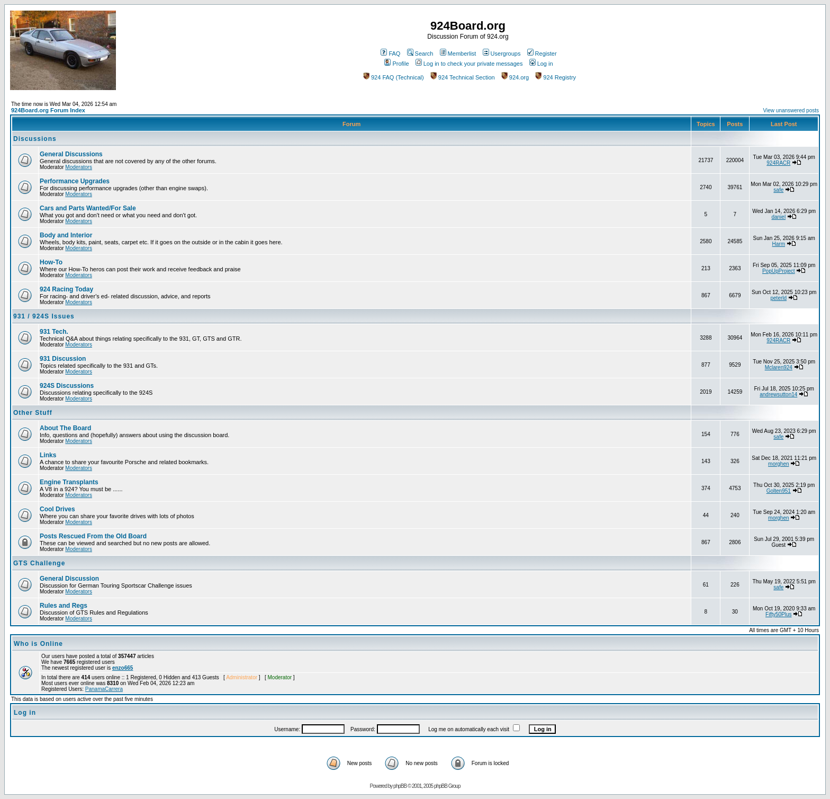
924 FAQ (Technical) (393, 77)
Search (420, 53)
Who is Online (38, 643)
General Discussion (69, 578)
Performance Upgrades (75, 181)
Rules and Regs (63, 605)
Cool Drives (57, 509)
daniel (778, 217)
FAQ (390, 53)
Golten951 (778, 491)
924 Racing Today (66, 289)
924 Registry (555, 77)
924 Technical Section (462, 77)
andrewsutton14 (778, 394)
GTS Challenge (39, 563)
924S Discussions (67, 385)
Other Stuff (32, 412)
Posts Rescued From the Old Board (93, 536)
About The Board (65, 428)
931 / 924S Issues (44, 316)
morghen (778, 464)
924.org (515, 77)
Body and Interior (66, 235)
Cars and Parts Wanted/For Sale (88, 208)
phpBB (400, 786)
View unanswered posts (791, 110)
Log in (541, 63)
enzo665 (122, 668)
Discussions (35, 139)
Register (542, 53)
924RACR (778, 163)
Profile (396, 63)
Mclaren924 (778, 367)
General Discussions (71, 154)
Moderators (78, 167)
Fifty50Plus (778, 614)
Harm (778, 244)
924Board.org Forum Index (48, 110)
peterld (779, 298)
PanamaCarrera (104, 689)
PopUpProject (778, 271)
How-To (51, 262)
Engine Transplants (69, 482)
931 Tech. (54, 331)
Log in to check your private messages (469, 63)
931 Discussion (63, 358)
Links (48, 455)
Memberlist (458, 53)
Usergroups (502, 53)
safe (778, 190)
